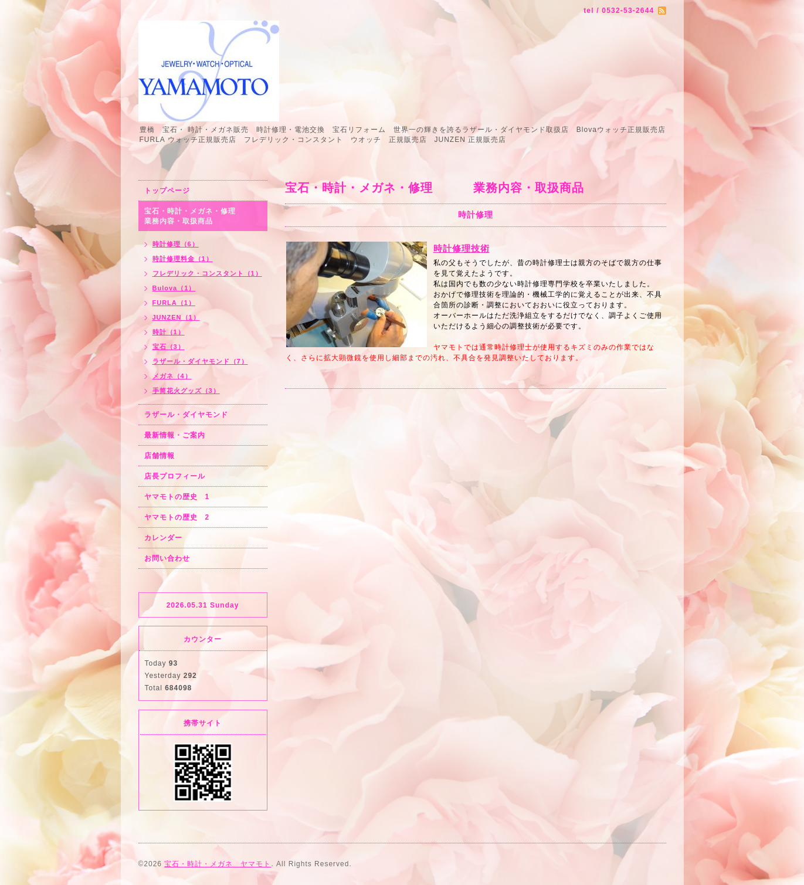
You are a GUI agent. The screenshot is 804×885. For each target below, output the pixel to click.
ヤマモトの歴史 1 (177, 497)
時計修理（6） (175, 243)
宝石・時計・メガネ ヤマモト (217, 864)
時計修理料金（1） (182, 258)
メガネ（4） (172, 375)
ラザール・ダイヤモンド (186, 415)
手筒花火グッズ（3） (186, 390)
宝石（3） (168, 346)
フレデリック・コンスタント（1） (207, 273)
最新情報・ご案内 (174, 435)
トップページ (167, 191)
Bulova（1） (174, 287)
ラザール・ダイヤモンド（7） (200, 361)
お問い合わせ (167, 558)
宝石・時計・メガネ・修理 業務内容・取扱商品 (202, 216)
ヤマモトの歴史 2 (177, 517)
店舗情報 (159, 456)
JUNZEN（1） (176, 317)
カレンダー (163, 538)
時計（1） (168, 331)
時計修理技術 (461, 248)
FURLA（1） (173, 302)
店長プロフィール (174, 476)
